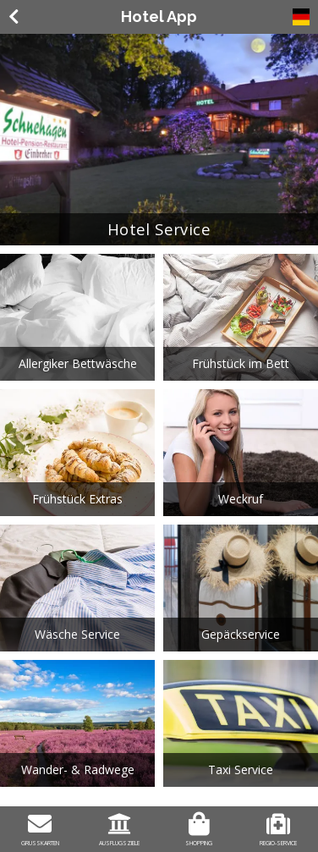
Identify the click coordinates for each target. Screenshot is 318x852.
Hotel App (159, 16)
